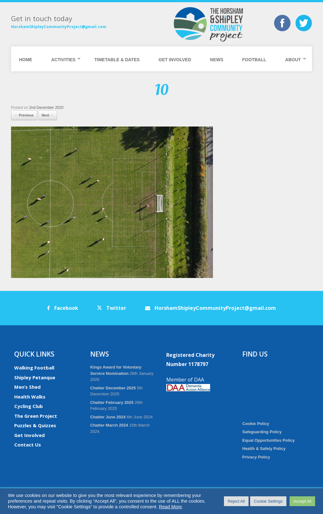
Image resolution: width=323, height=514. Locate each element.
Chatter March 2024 (109, 425)
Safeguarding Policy (262, 431)
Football (254, 59)
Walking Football (34, 367)
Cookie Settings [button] (268, 501)
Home (25, 59)
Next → (48, 115)
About (293, 59)
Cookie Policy (255, 423)
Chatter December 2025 (113, 388)
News (216, 59)
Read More (170, 506)
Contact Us (27, 444)
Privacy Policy (256, 457)
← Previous (24, 115)
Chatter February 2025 (111, 402)
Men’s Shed (27, 387)
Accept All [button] (302, 501)
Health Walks (29, 396)
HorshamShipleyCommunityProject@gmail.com (58, 26)
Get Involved (175, 59)
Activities (63, 59)
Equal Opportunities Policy (268, 440)
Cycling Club (28, 406)
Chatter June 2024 (108, 417)
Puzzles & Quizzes (35, 425)
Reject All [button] (236, 501)
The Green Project (35, 416)
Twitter (111, 307)
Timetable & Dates (116, 59)
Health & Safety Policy (263, 448)
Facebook (62, 307)
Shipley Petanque (34, 377)
